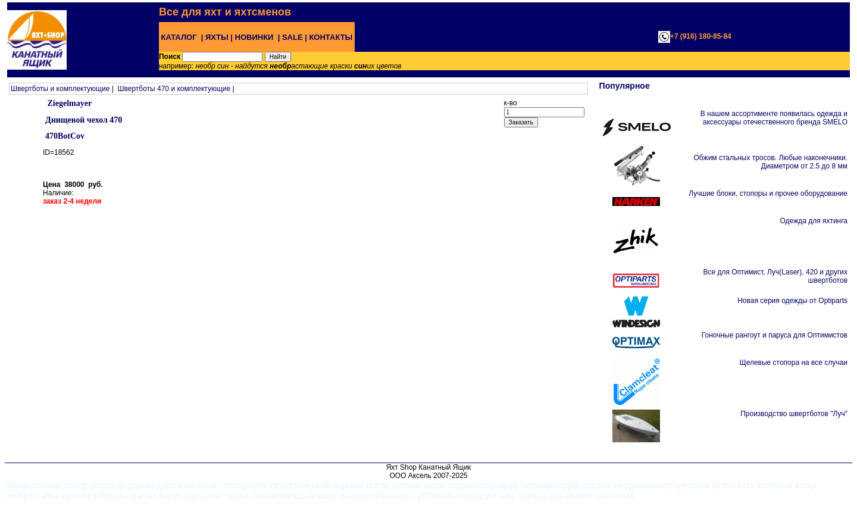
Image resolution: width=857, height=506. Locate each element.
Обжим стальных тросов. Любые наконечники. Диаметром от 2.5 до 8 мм (770, 162)
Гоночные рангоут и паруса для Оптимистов (774, 335)
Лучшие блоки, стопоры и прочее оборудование (768, 193)
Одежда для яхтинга (813, 221)
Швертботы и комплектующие (60, 89)
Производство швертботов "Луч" (793, 414)
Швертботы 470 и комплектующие (173, 89)
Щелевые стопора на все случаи (793, 362)
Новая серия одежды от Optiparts (792, 300)
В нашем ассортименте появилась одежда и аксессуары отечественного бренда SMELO (773, 118)
